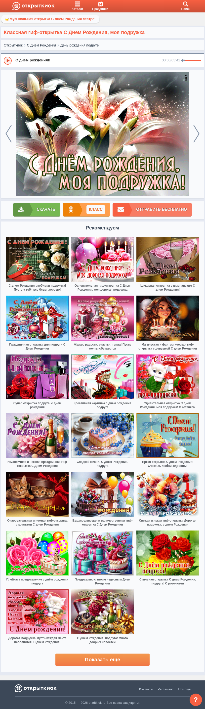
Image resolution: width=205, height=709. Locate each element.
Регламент (166, 689)
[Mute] (182, 60)
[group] (102, 60)
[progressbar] (193, 60)
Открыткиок (13, 45)
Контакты (146, 689)
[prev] (8, 134)
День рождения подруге (79, 45)
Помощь (184, 689)
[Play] (8, 61)
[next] (196, 134)
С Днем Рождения (41, 45)
